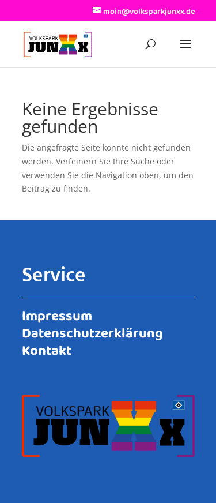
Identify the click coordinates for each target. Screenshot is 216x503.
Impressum (57, 314)
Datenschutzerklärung (92, 331)
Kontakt (46, 349)
